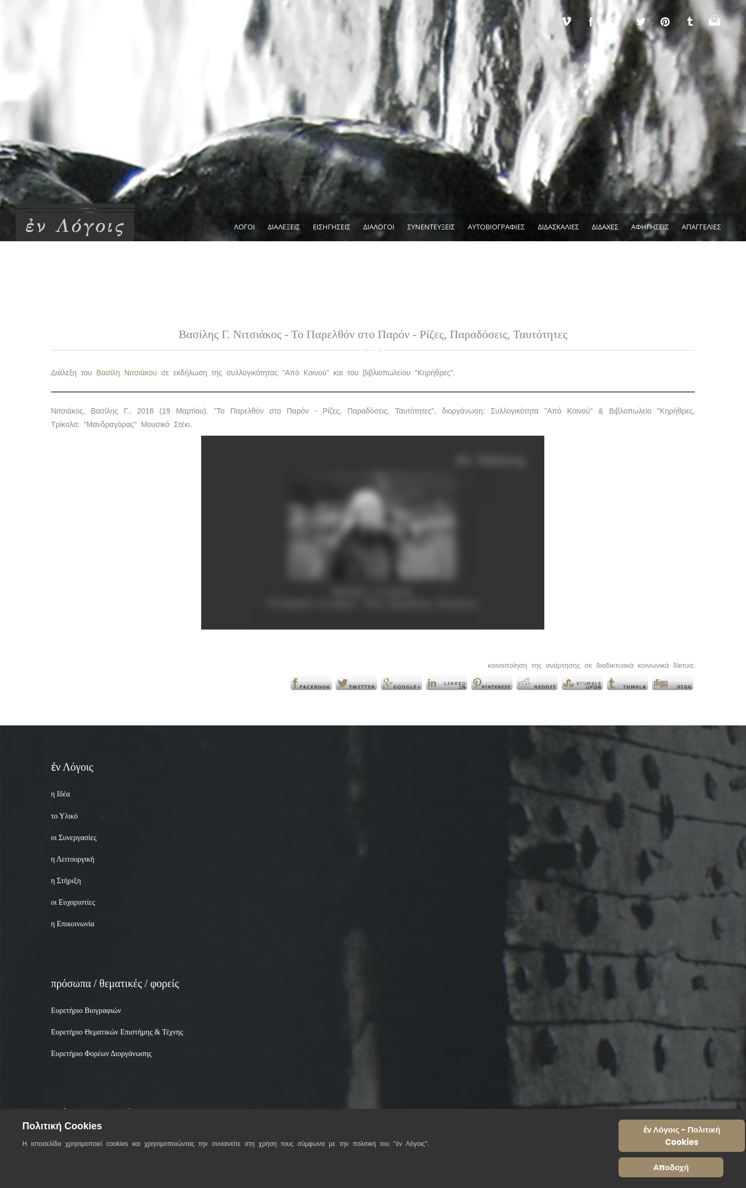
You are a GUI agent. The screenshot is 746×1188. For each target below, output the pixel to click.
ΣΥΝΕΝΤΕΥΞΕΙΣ (430, 227)
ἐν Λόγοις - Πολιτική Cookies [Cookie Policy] (681, 1136)
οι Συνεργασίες (74, 838)
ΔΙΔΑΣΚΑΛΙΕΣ (558, 227)
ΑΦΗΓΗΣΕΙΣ (650, 227)
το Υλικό (64, 816)
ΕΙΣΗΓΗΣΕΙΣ (332, 227)
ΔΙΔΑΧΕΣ (605, 227)
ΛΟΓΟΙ (244, 227)
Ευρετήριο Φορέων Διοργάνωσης (101, 1054)
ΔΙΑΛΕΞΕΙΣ (284, 227)
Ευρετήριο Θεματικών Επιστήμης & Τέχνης (117, 1032)
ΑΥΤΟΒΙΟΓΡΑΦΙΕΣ (496, 227)
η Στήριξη (66, 881)
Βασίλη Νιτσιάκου (126, 372)
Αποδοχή (671, 1167)
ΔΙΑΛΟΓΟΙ (378, 227)
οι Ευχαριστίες (73, 902)
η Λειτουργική (73, 859)
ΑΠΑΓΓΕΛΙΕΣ (701, 227)
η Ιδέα (60, 794)
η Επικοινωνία (73, 924)
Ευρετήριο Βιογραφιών (86, 1011)
